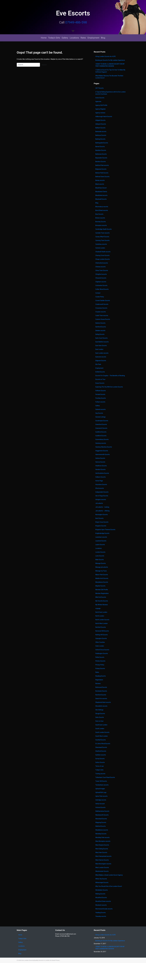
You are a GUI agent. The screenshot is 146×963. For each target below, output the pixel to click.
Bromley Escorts (100, 221)
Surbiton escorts (100, 755)
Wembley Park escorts (102, 837)
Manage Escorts (100, 563)
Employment (93, 38)
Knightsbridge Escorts (102, 533)
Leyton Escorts (100, 544)
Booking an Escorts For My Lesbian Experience (110, 60)
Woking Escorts (100, 894)
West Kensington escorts (103, 864)
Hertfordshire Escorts (102, 473)
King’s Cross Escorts (101, 522)
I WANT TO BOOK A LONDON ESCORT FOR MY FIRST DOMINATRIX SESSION (110, 65)
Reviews (98, 683)
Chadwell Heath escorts (102, 251)
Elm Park (98, 364)
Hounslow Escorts (101, 484)
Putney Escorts (100, 668)
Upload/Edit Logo (100, 792)
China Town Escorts (101, 270)
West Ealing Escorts (101, 849)
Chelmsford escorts (101, 263)
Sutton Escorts (100, 762)
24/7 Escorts (99, 88)
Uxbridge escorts (100, 800)
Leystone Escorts (100, 541)
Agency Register (100, 109)
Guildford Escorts (100, 432)
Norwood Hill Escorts (102, 631)
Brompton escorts (101, 225)
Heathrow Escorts (101, 466)
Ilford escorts (99, 488)
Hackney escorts (100, 443)
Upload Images (100, 788)
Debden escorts (100, 330)
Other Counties (100, 642)
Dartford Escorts (100, 327)
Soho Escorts (99, 717)
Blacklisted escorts (101, 195)
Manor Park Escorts (101, 574)
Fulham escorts (100, 402)
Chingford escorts (101, 274)
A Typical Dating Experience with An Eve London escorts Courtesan (110, 93)
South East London (101, 725)
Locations (74, 38)
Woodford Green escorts (103, 901)
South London (99, 728)
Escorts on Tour (100, 379)
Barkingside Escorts (101, 143)
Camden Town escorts (102, 233)
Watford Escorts (100, 826)
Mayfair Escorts (100, 586)
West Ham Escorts (101, 852)
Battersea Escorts (101, 154)
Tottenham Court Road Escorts (105, 777)
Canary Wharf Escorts (102, 236)
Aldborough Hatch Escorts (103, 116)
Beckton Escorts (100, 161)
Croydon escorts (100, 312)
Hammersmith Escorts (102, 454)
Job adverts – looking (102, 507)
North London (99, 616)
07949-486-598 (76, 22)
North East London (101, 612)
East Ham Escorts (101, 345)
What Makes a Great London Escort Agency (109, 875)
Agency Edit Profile (101, 105)
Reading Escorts (100, 676)
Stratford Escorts (100, 751)
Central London (100, 248)
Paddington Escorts (101, 653)
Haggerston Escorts (101, 451)
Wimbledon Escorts (101, 890)
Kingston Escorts (100, 526)
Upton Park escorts (101, 796)
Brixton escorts (100, 218)
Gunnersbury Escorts (102, 439)
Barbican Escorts (100, 135)
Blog (103, 38)
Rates (83, 38)
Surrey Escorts (100, 758)
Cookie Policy (99, 297)
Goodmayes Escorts (101, 420)
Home (44, 38)
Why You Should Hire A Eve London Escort (108, 886)
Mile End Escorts (100, 597)
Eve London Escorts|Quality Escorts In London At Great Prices (40, 960)
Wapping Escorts (100, 822)
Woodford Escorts (101, 897)
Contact (97, 293)
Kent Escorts (99, 518)
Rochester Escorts (101, 691)
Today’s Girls (54, 38)
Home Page (99, 481)
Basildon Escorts (100, 150)
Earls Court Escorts (101, 338)
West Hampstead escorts (103, 856)
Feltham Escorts (100, 390)
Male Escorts (99, 559)
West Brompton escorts (103, 841)
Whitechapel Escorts (101, 882)
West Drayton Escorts (102, 845)
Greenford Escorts (101, 424)
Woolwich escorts (101, 905)
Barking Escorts (100, 139)
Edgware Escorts (100, 360)
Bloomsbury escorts (101, 206)
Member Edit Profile (101, 589)
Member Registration (102, 593)
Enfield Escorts (100, 372)
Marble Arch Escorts (101, 578)
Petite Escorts (99, 657)
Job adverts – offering (102, 511)
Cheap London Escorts (102, 259)
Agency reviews (100, 113)
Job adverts (99, 503)
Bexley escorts (100, 180)
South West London (101, 736)
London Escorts (100, 552)
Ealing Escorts (99, 334)
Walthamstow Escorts (102, 811)
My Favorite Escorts (101, 601)
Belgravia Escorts (100, 169)
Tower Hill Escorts (101, 781)
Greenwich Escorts (101, 428)
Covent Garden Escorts (102, 300)
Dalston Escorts (100, 323)
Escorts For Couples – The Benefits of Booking (110, 375)
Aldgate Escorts (100, 120)
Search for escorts (101, 698)
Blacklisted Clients (101, 191)
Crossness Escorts (101, 308)
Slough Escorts (100, 713)
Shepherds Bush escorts (103, 702)
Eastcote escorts (100, 357)
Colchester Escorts (101, 285)
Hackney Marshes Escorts (103, 447)
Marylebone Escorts (101, 582)
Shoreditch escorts (101, 706)
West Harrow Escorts (102, 860)
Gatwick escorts (100, 409)
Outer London (99, 646)
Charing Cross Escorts (102, 255)
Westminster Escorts (102, 871)
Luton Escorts (99, 556)
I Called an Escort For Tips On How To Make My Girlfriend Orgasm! (110, 71)
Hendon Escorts (100, 469)
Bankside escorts (100, 131)
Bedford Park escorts (102, 165)
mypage (97, 608)
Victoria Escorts (100, 807)
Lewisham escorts (101, 537)
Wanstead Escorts (101, 818)
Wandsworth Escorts (101, 815)
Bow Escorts (99, 214)
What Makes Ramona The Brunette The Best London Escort (109, 77)
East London (99, 349)
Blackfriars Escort (101, 188)
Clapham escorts (100, 282)
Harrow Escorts (100, 462)
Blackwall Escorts (101, 199)
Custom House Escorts (102, 319)
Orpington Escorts (101, 638)
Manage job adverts (101, 567)
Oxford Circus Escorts (102, 650)
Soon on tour (99, 721)
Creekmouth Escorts (101, 304)
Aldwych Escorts (100, 124)
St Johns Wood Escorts (102, 743)
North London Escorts (102, 619)
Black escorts (99, 184)
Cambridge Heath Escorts (103, 229)
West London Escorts (102, 867)
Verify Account (100, 803)
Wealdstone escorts (101, 830)
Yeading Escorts (100, 912)
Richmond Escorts (101, 687)
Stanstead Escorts (101, 747)
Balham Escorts (100, 128)
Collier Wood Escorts (102, 289)
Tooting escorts (100, 773)
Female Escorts (100, 394)
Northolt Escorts (100, 627)
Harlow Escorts (100, 458)
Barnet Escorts (100, 146)
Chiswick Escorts (100, 278)
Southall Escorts (100, 740)
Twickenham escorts (101, 785)
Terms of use (99, 766)
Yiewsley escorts (100, 916)
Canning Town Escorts (102, 240)
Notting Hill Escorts (101, 635)
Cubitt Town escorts (101, 315)
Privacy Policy (99, 665)
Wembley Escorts (100, 834)
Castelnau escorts (101, 244)
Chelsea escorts (100, 267)
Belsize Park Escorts (101, 173)
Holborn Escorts (100, 477)
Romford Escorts (100, 695)
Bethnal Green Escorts (102, 176)
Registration (99, 680)
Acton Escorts (99, 98)
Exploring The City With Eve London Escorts (109, 387)
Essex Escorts (99, 383)
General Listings (100, 417)
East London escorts (101, 353)
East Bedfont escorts (102, 342)
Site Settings (99, 710)
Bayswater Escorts (101, 158)
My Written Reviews (101, 604)
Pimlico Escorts (100, 661)
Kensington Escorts (101, 514)
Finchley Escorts (100, 398)
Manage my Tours (101, 571)
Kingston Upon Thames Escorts (105, 529)
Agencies (98, 101)
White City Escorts (101, 879)
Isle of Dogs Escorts (101, 496)
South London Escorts (102, 732)
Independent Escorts (101, 492)
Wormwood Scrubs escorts (104, 909)
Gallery (65, 38)
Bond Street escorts (101, 210)
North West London (101, 623)
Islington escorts (100, 499)
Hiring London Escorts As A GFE (105, 56)
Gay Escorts (99, 413)
